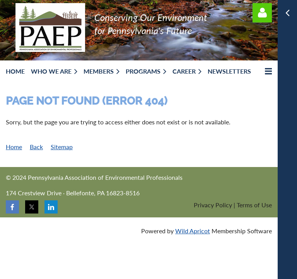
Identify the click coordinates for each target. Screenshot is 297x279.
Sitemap (62, 146)
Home (14, 146)
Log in (262, 12)
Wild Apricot (192, 230)
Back (36, 146)
